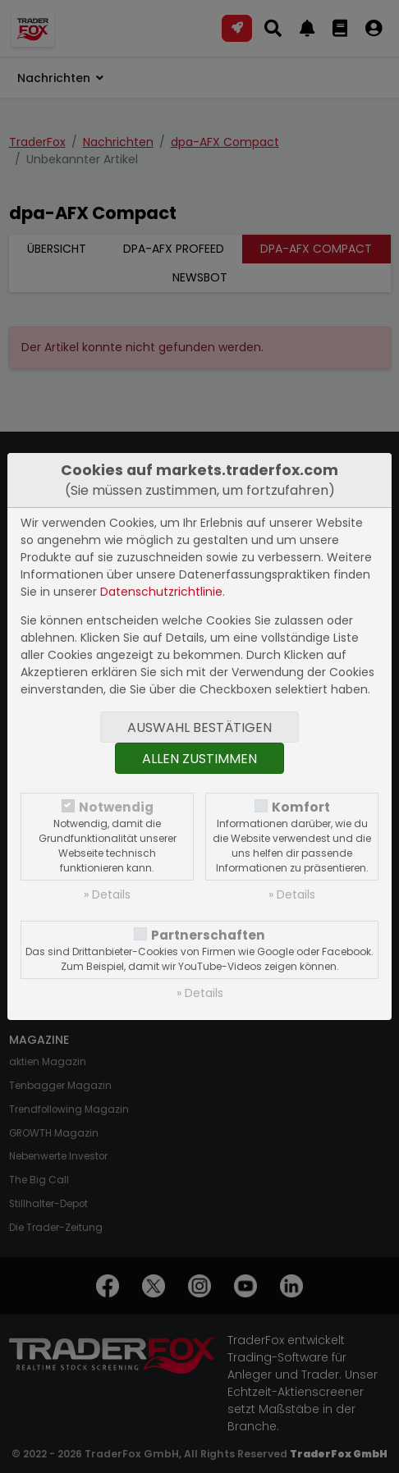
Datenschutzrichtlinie (161, 591)
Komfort (301, 807)
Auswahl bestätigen (199, 727)
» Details (107, 894)
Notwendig (116, 807)
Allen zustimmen (199, 758)
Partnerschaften (208, 935)
